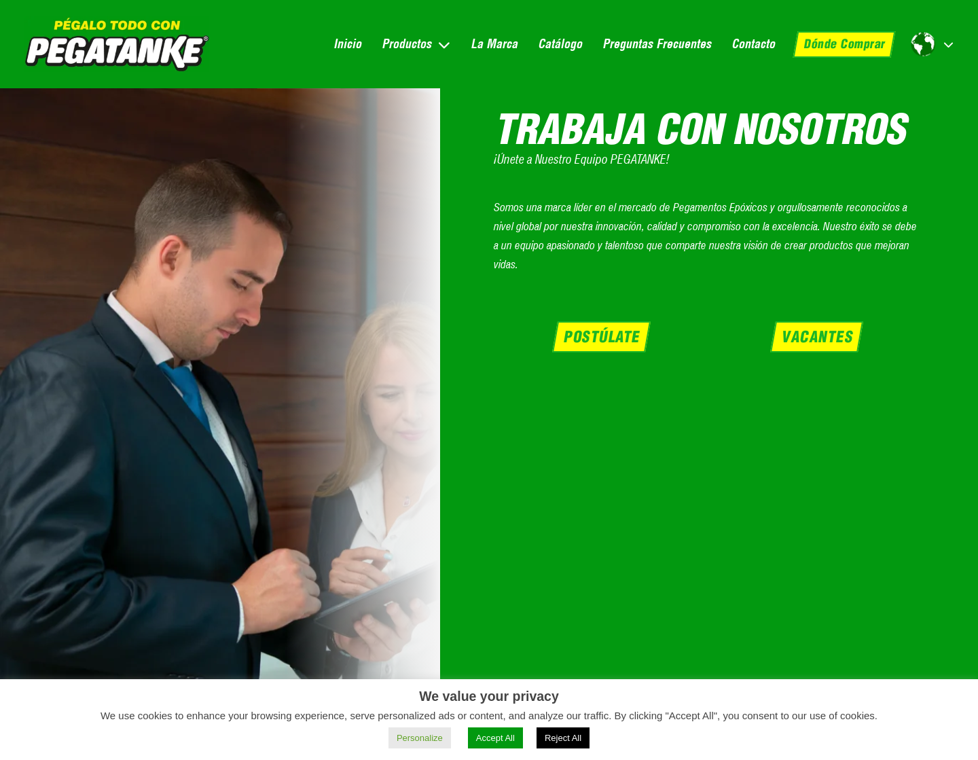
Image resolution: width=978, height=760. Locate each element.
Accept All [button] (495, 738)
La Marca (494, 44)
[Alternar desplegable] (444, 44)
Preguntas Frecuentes (656, 44)
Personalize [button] (420, 738)
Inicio (347, 44)
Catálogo (560, 44)
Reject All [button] (563, 738)
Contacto (753, 44)
